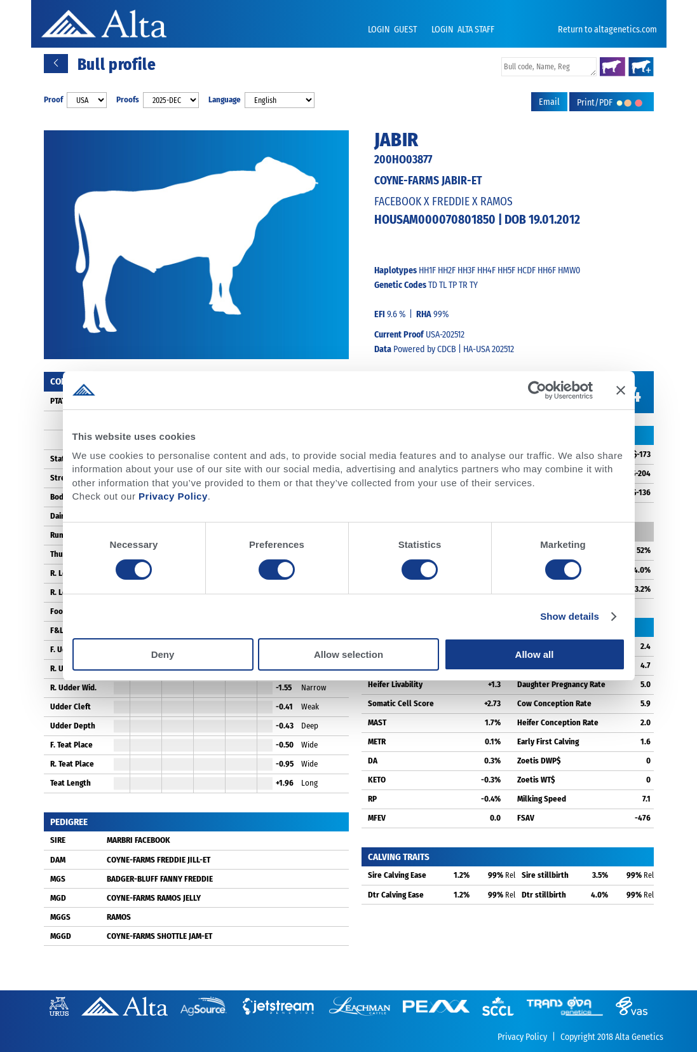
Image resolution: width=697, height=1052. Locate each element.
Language (224, 99)
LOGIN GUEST (393, 29)
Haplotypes (395, 270)
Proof (53, 99)
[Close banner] (620, 390)
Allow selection (348, 654)
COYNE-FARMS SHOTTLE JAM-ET (159, 936)
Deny (163, 654)
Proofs (127, 99)
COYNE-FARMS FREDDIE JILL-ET (158, 859)
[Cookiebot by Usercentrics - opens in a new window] (537, 390)
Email (549, 102)
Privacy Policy (173, 496)
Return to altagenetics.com (607, 29)
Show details (569, 616)
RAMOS (119, 917)
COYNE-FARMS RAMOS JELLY (154, 898)
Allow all (534, 654)
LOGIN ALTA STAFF (462, 29)
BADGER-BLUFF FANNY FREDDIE (160, 879)
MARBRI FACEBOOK (138, 840)
